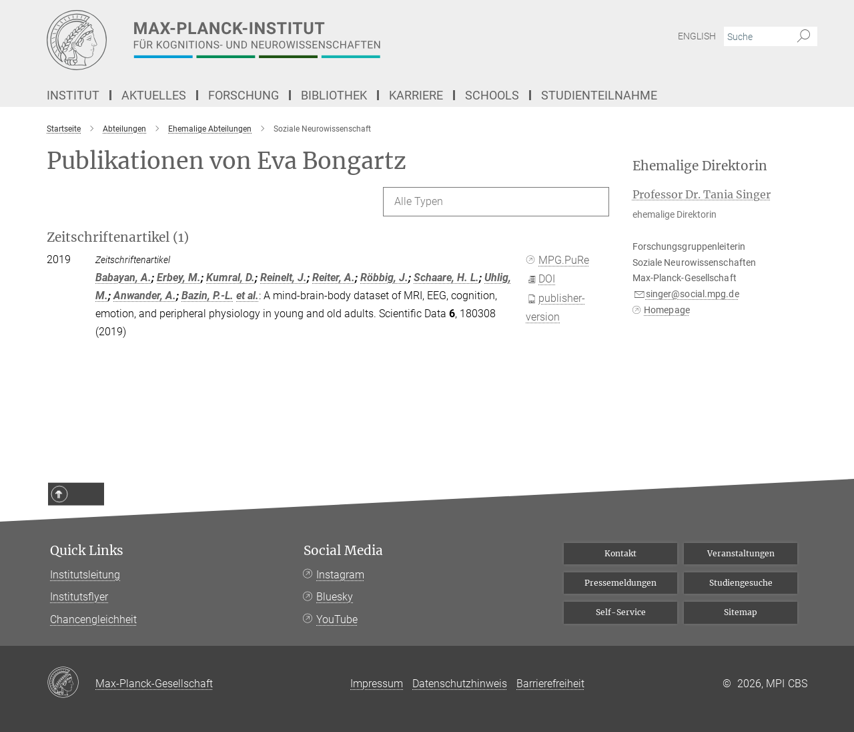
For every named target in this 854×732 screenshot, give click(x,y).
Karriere (416, 95)
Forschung (243, 95)
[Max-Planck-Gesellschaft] (71, 683)
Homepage (667, 310)
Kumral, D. (230, 277)
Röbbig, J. (384, 277)
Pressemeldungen (620, 583)
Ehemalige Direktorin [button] (699, 166)
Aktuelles (153, 95)
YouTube (337, 619)
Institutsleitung (85, 574)
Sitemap (740, 612)
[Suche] (803, 36)
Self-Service (621, 612)
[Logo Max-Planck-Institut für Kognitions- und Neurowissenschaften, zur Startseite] (297, 40)
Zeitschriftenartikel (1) (118, 237)
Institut (73, 95)
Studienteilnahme (599, 95)
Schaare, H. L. (446, 277)
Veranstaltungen (741, 553)
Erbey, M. (179, 277)
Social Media (343, 550)
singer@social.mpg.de (692, 294)
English (697, 36)
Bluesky (334, 596)
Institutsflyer (79, 596)
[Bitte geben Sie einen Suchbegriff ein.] (755, 36)
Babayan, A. (123, 277)
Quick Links (86, 550)
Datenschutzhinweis (459, 683)
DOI (541, 278)
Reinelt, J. (283, 277)
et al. (247, 295)
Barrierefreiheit (550, 683)
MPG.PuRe (558, 260)
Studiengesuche (741, 583)
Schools (492, 95)
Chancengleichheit (93, 619)
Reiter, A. (333, 277)
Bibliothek (334, 95)
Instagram (340, 574)
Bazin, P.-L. (207, 295)
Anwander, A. (144, 295)
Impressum (376, 683)
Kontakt (620, 553)
